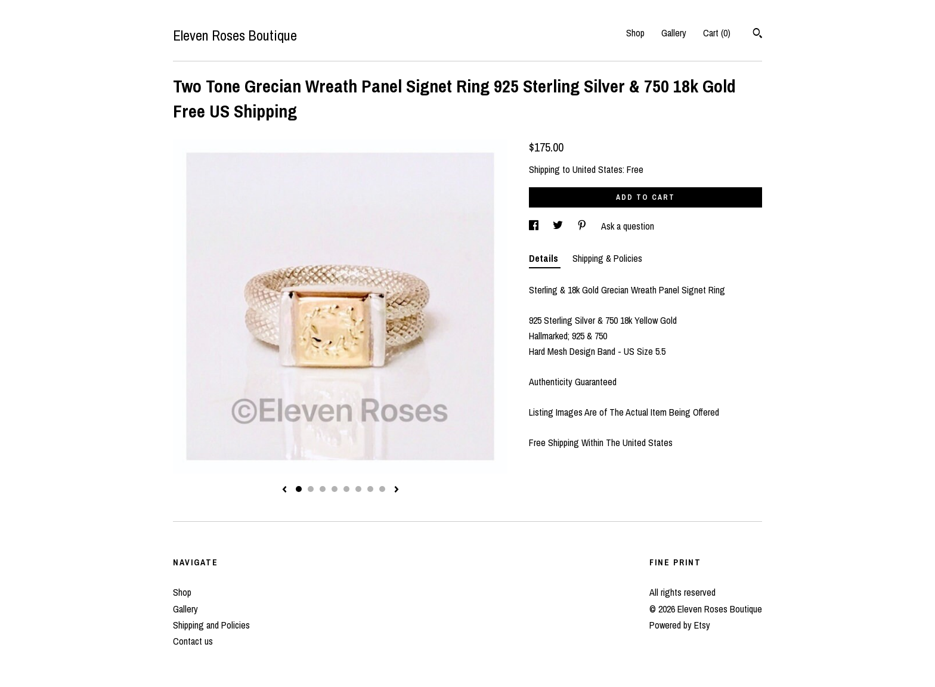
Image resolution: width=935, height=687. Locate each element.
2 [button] (311, 489)
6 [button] (358, 489)
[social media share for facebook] (535, 226)
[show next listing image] (397, 490)
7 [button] (370, 489)
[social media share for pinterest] (583, 226)
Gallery (673, 32)
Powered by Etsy (679, 625)
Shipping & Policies (607, 258)
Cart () (716, 32)
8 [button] (382, 489)
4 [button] (335, 489)
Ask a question (627, 226)
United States (597, 169)
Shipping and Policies (211, 625)
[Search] (757, 34)
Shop (635, 32)
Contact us (193, 641)
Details (545, 258)
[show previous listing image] (284, 490)
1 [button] (299, 489)
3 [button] (323, 489)
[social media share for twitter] (559, 226)
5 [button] (346, 489)
